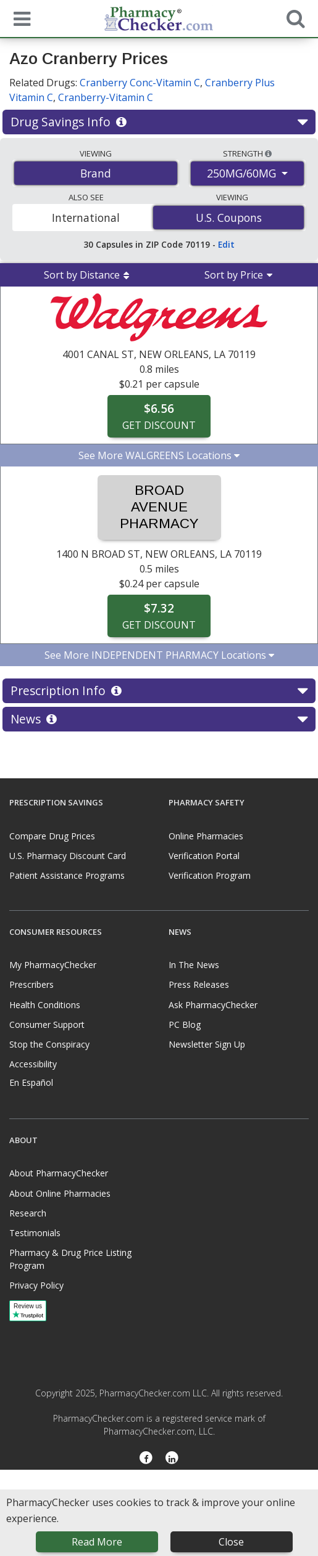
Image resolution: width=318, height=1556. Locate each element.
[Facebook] (146, 1458)
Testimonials (35, 1233)
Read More (97, 1542)
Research (27, 1213)
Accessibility (33, 1064)
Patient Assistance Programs (67, 875)
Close (231, 1542)
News (159, 719)
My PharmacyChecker (52, 965)
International (86, 217)
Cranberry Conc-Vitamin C (140, 82)
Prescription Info (159, 691)
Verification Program (210, 875)
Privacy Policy (36, 1285)
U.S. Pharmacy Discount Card (67, 856)
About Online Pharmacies (60, 1193)
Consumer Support (47, 1024)
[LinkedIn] (173, 1458)
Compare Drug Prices (52, 836)
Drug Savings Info (159, 122)
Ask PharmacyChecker (213, 1005)
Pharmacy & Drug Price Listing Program (70, 1259)
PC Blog (185, 1024)
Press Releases (199, 984)
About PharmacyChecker (58, 1173)
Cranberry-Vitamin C (105, 97)
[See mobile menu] (19, 17)
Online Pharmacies (206, 836)
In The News (194, 965)
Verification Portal (204, 856)
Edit (226, 244)
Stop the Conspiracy (49, 1044)
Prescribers (31, 984)
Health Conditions (44, 1005)
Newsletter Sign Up (207, 1044)
